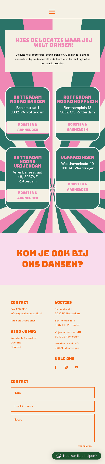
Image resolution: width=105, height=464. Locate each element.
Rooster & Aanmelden (27, 127)
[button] (76, 456)
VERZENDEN (85, 446)
